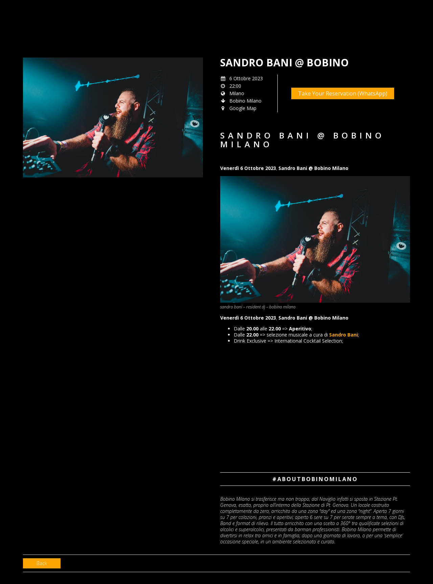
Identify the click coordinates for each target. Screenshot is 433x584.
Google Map (242, 108)
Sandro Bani (343, 334)
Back (42, 563)
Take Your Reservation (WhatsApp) (342, 93)
